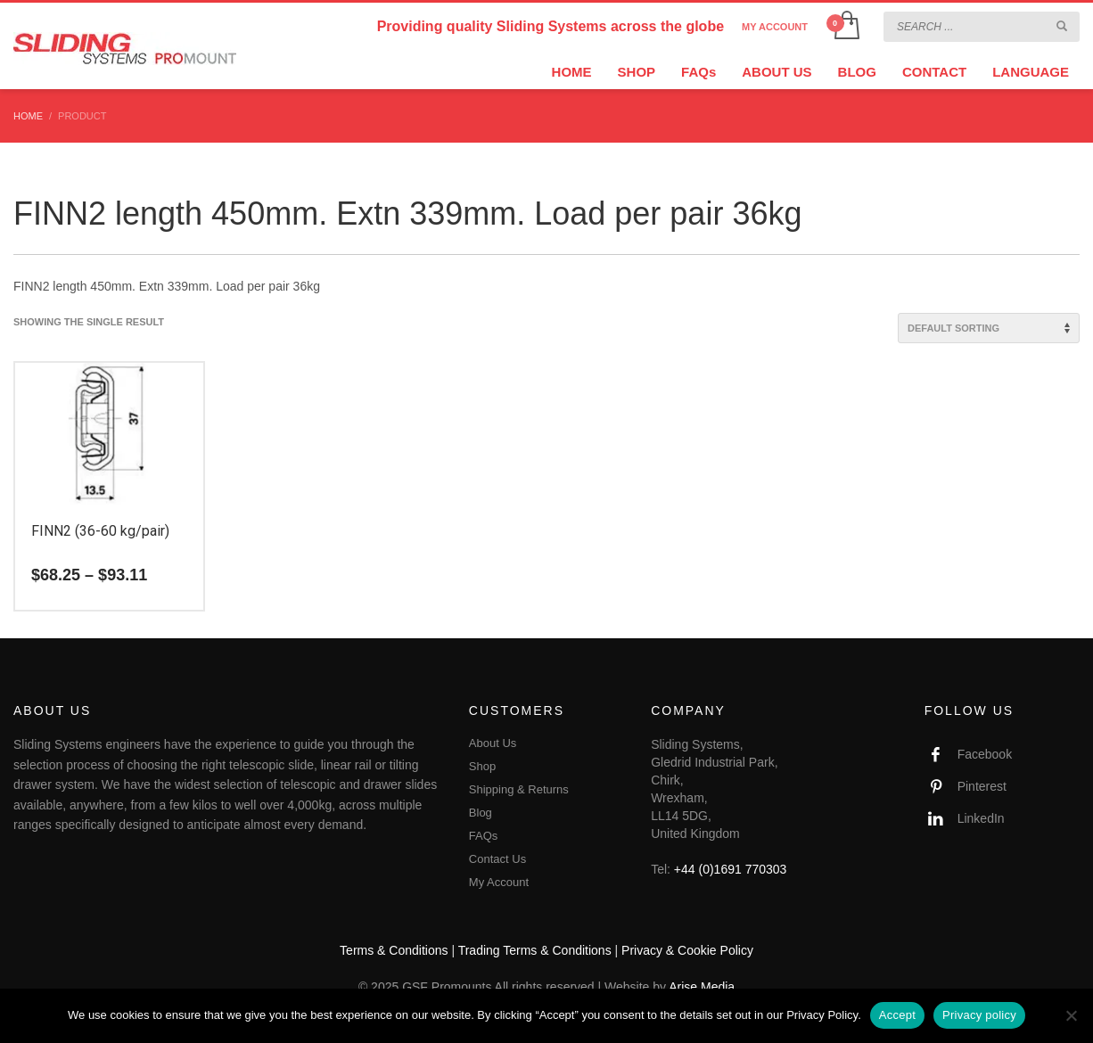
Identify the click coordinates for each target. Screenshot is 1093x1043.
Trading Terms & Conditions (535, 950)
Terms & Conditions (394, 950)
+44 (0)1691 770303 (730, 869)
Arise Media (702, 987)
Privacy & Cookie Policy (687, 950)
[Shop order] (989, 328)
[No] (1071, 1015)
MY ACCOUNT (775, 26)
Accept (897, 1015)
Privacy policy (979, 1015)
